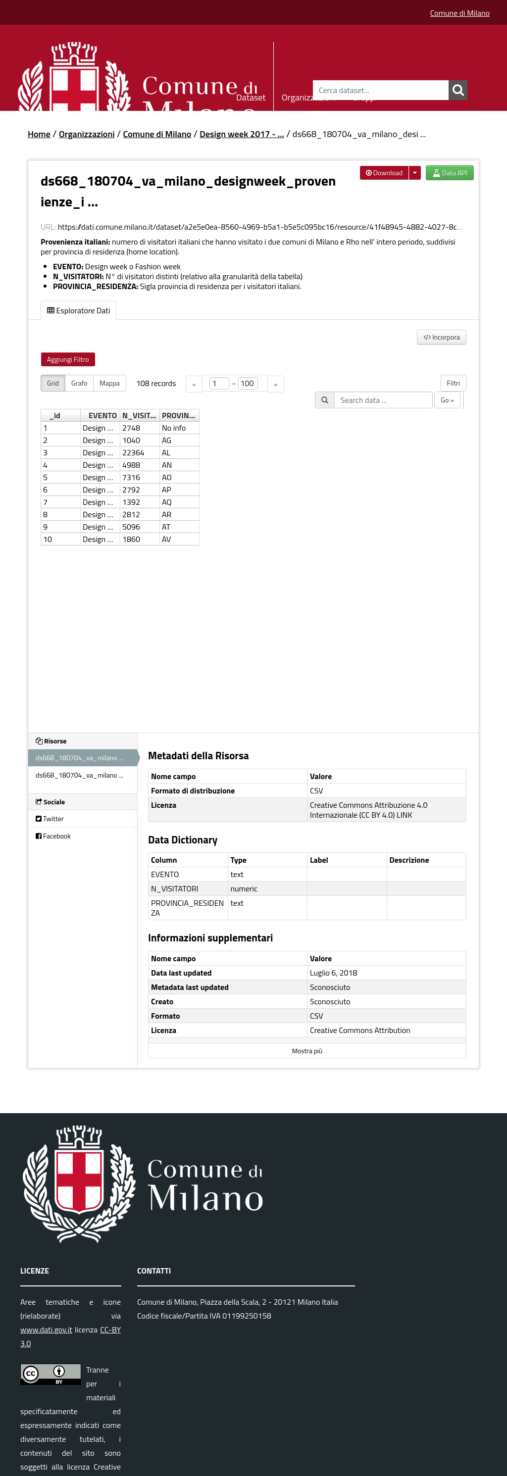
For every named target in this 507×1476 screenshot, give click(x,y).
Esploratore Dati (78, 310)
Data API (449, 172)
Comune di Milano (460, 13)
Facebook (53, 836)
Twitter (50, 818)
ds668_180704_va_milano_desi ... (359, 134)
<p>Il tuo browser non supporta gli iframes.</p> (253, 548)
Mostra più (307, 1051)
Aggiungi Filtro (68, 359)
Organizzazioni (309, 96)
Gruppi (364, 96)
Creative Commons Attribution (360, 1030)
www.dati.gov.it (46, 1329)
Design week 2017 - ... (242, 134)
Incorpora (441, 337)
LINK (404, 815)
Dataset (251, 96)
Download (384, 172)
